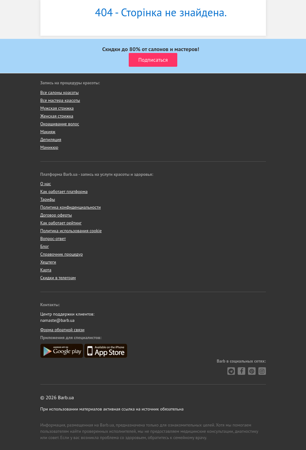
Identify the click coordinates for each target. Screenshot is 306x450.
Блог (44, 246)
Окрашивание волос (59, 124)
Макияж (47, 131)
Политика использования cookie (71, 230)
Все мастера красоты (60, 100)
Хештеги (48, 262)
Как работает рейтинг (61, 223)
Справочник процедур (61, 254)
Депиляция (50, 139)
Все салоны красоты (59, 92)
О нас (45, 183)
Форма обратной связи (62, 329)
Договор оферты (56, 215)
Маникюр (49, 147)
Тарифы (47, 199)
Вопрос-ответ (53, 238)
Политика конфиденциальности (70, 207)
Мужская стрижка (57, 108)
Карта (45, 270)
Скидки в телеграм (58, 277)
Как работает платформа (64, 191)
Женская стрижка (57, 116)
